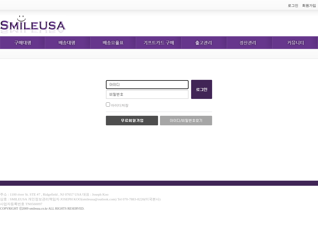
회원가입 (309, 5)
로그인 (293, 5)
